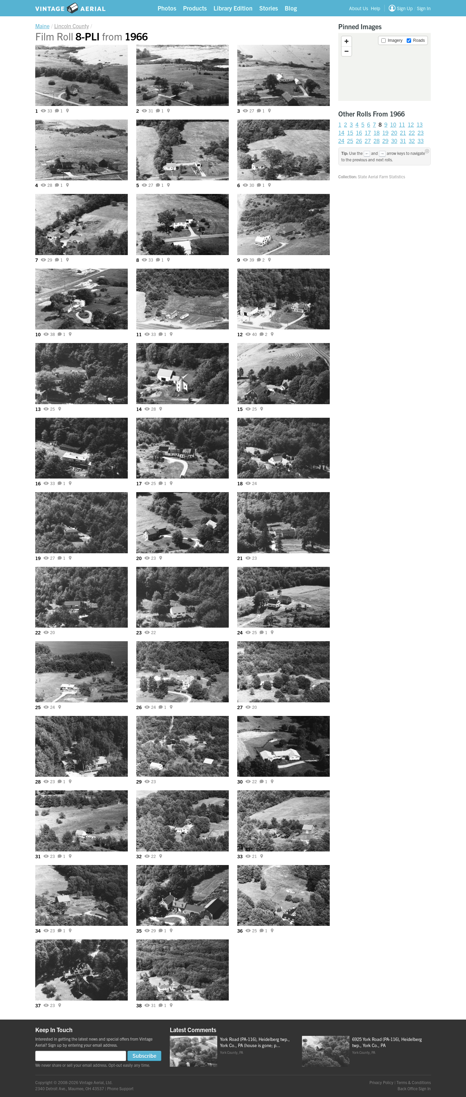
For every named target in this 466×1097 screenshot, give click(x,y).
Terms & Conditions (414, 1082)
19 (385, 132)
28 (376, 140)
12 (411, 124)
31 (403, 140)
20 (394, 132)
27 (368, 140)
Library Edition (233, 8)
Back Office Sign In (414, 1088)
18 (376, 132)
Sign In (424, 8)
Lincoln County (71, 25)
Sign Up (405, 8)
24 (341, 140)
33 (421, 140)
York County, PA (231, 1052)
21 (403, 132)
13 (420, 124)
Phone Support (120, 1088)
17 (368, 132)
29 (385, 140)
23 (421, 132)
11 (402, 124)
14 (341, 132)
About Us (358, 8)
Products (195, 8)
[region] (384, 67)
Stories (268, 8)
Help (375, 8)
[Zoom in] (346, 41)
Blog (291, 8)
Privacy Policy (381, 1082)
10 (393, 124)
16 (359, 132)
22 (412, 132)
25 (350, 140)
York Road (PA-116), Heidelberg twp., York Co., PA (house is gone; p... (255, 1042)
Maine (42, 25)
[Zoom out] (346, 51)
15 (350, 132)
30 (394, 140)
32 (412, 140)
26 (359, 140)
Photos (167, 8)
